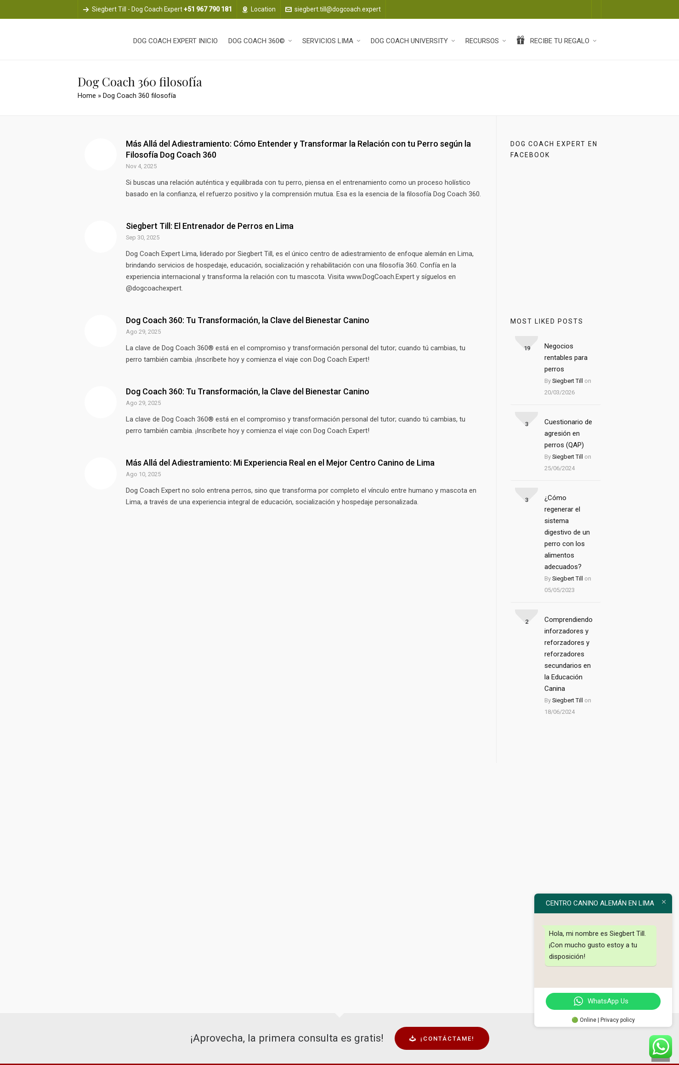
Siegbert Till (567, 380)
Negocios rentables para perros (566, 357)
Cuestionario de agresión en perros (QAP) (568, 433)
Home (87, 95)
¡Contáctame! (442, 1038)
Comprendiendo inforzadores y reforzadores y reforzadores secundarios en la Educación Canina (568, 654)
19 (527, 348)
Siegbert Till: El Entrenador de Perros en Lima (210, 226)
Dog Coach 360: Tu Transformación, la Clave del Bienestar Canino (247, 320)
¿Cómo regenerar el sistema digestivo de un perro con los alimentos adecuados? (567, 532)
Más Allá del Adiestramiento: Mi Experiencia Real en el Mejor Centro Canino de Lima (280, 462)
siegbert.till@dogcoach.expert (333, 9)
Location (259, 9)
